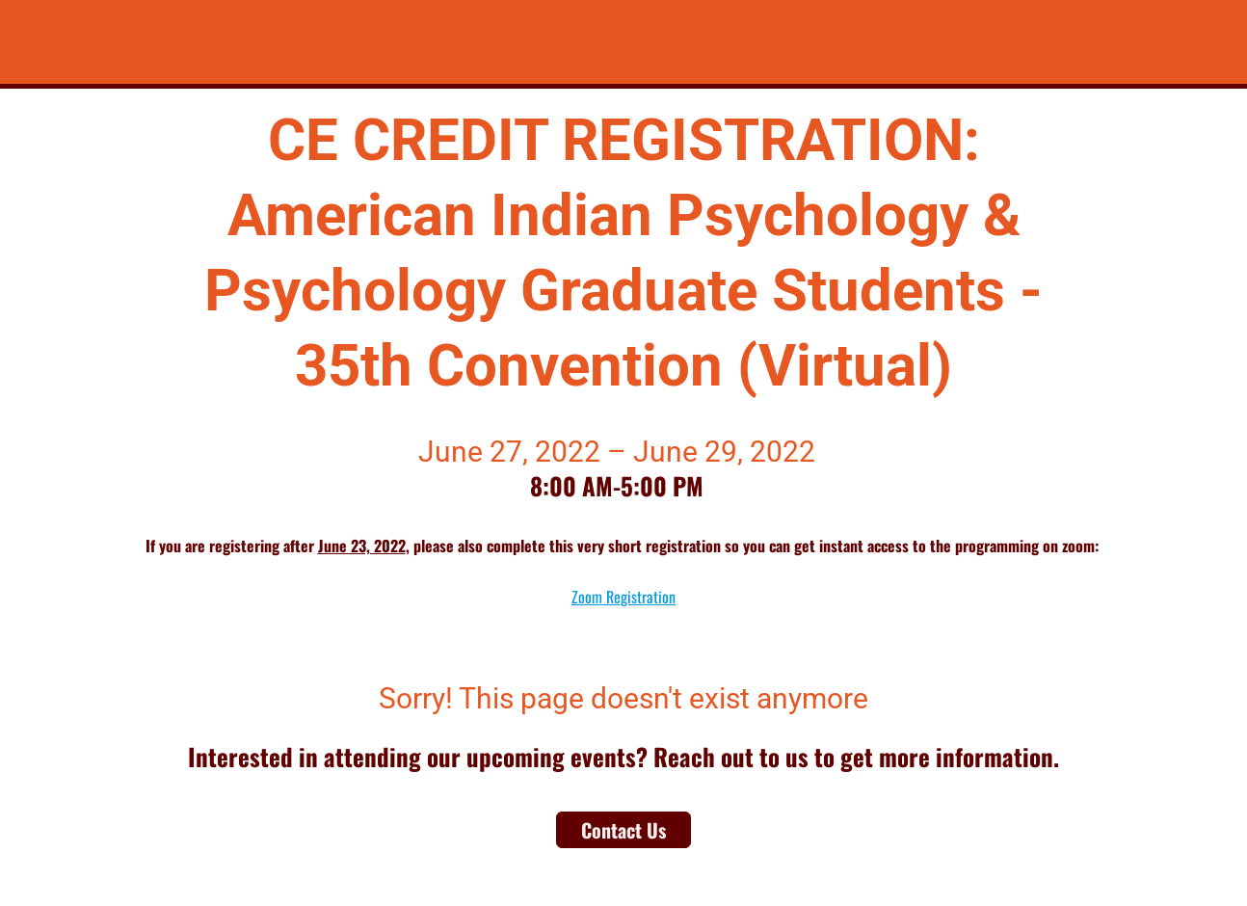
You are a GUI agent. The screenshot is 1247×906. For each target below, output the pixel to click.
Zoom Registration (623, 596)
